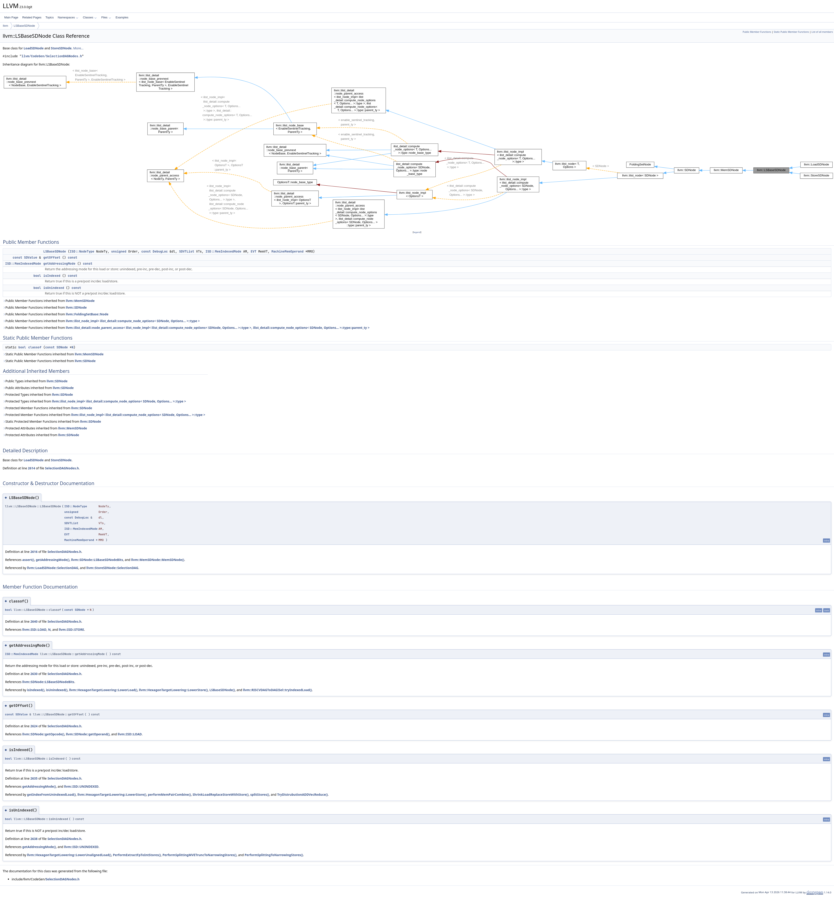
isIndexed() (35, 690)
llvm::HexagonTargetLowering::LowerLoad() (103, 690)
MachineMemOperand (288, 251)
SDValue (30, 257)
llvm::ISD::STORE (71, 629)
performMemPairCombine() (169, 794)
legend (417, 232)
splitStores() (259, 794)
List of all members (822, 31)
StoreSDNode (61, 48)
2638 (33, 839)
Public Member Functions (757, 31)
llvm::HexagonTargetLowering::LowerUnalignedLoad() (69, 855)
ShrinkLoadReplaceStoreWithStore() (221, 794)
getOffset (51, 257)
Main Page (11, 17)
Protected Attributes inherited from (45, 428)
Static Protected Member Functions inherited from (52, 421)
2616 (33, 551)
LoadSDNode (34, 48)
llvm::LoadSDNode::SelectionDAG (52, 568)
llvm (5, 25)
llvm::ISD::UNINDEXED (81, 786)
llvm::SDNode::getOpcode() (43, 734)
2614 (31, 468)
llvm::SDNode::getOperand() (88, 734)
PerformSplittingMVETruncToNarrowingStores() (199, 855)
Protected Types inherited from (38, 394)
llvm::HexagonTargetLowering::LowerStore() (173, 690)
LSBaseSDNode (24, 25)
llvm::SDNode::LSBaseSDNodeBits (97, 560)
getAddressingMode (59, 264)
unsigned (118, 251)
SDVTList (186, 251)
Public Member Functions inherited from (49, 301)
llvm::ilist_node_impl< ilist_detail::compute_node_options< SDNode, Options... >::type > (133, 321)
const (146, 251)
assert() (28, 560)
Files (106, 17)
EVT (253, 251)
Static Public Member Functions (791, 31)
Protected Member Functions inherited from (47, 408)
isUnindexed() (57, 690)
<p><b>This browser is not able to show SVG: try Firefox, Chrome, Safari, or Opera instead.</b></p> (418, 148)
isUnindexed (53, 288)
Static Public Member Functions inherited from (53, 354)
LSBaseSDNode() (222, 690)
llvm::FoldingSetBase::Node (87, 314)
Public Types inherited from (35, 381)
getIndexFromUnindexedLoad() (51, 794)
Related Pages (31, 17)
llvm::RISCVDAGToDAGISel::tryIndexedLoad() (277, 690)
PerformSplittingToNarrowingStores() (274, 855)
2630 (33, 674)
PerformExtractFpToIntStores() (137, 855)
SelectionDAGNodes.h (62, 468)
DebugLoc (160, 251)
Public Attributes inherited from (38, 388)
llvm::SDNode (76, 307)
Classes (90, 17)
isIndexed (51, 276)
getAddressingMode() (52, 560)
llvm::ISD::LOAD (34, 629)
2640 (33, 621)
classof (35, 347)
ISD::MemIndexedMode (223, 251)
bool (37, 276)
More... (78, 48)
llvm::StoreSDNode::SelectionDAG (112, 568)
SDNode (62, 347)
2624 (33, 726)
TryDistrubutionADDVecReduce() (302, 794)
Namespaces (68, 17)
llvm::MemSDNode (80, 301)
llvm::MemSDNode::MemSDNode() (157, 560)
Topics (49, 17)
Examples (122, 17)
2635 (33, 778)
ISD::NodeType (82, 251)
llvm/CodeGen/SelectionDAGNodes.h (52, 56)
